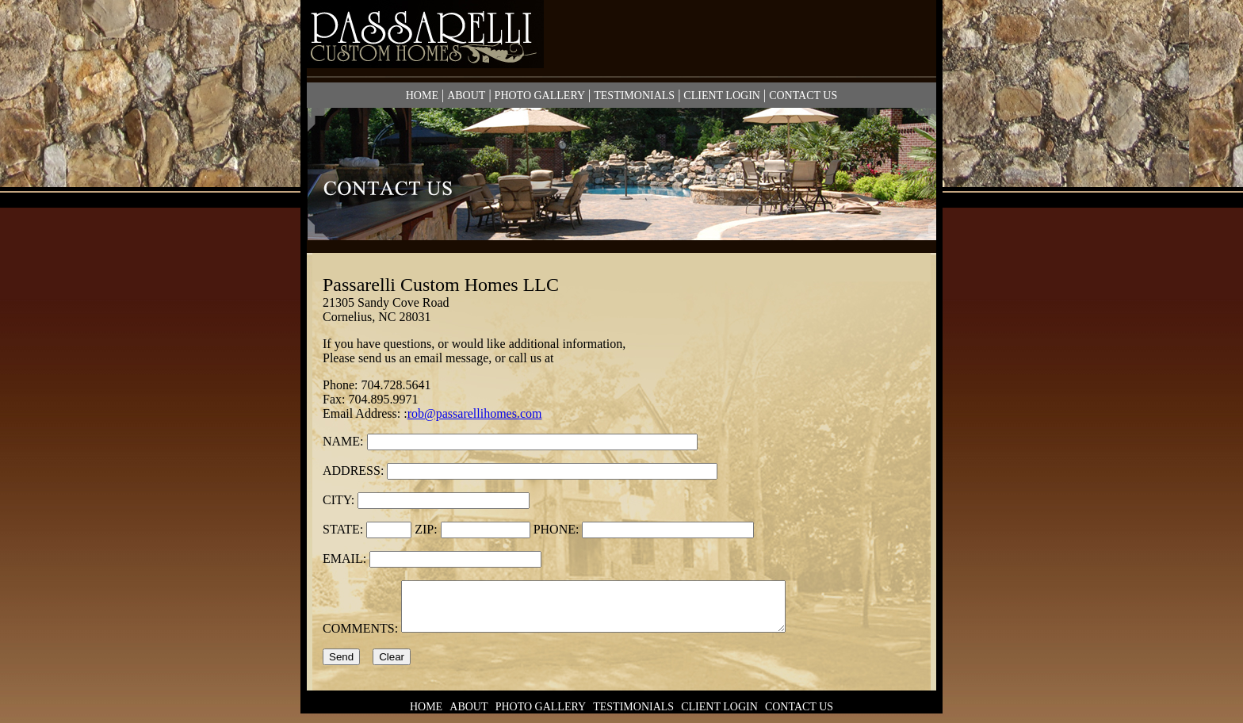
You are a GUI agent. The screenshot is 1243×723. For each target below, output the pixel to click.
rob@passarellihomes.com (474, 413)
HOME (422, 95)
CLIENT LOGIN (721, 95)
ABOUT (466, 95)
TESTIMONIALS (634, 95)
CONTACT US (803, 95)
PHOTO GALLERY (540, 95)
